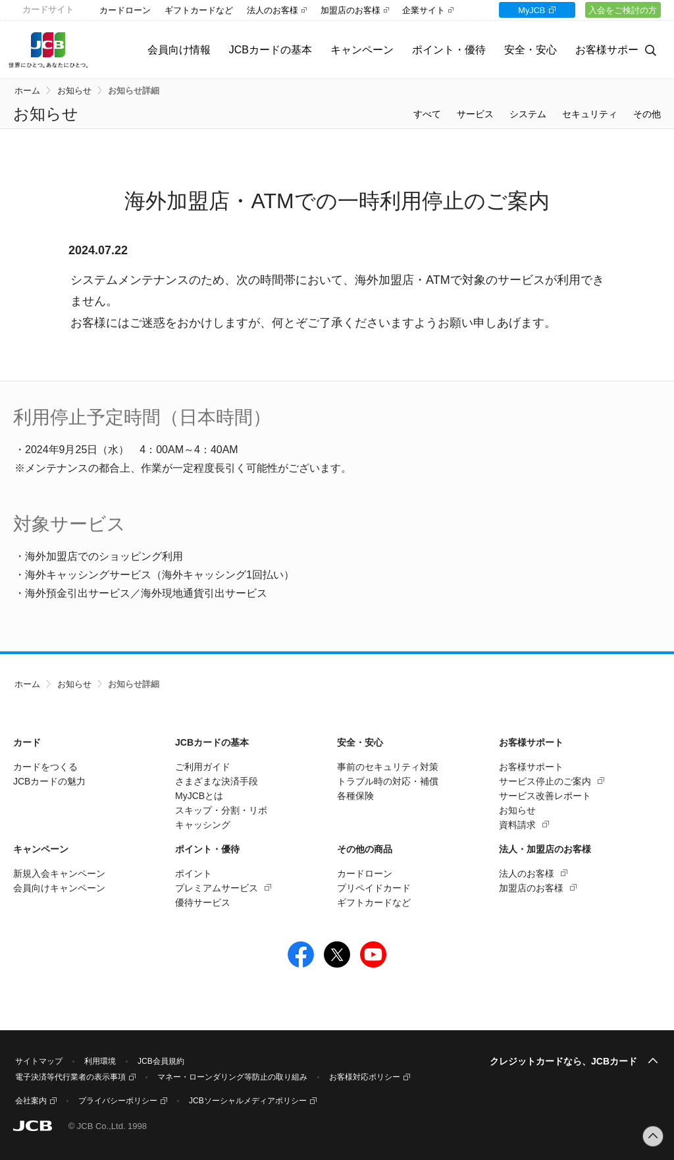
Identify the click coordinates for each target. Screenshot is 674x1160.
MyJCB (517, 10)
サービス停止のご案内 (545, 781)
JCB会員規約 (161, 1061)
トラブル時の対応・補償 (387, 781)
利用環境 (100, 1061)
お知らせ (74, 91)
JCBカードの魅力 (49, 781)
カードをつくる (45, 766)
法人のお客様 (272, 10)
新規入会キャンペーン (59, 873)
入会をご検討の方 (618, 10)
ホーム (27, 91)
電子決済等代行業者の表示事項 (70, 1077)
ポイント (193, 873)
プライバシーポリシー (117, 1100)
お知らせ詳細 (133, 91)
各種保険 (355, 795)
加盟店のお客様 (350, 10)
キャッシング (202, 824)
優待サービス (202, 902)
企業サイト (423, 10)
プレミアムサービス (216, 888)
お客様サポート (531, 766)
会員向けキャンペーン (59, 888)
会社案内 (31, 1100)
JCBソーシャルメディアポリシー (248, 1100)
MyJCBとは (199, 795)
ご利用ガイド (202, 766)
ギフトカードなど (199, 10)
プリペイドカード (374, 888)
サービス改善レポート (545, 795)
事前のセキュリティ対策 (387, 766)
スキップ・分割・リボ (221, 810)
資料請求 (517, 824)
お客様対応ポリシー (364, 1077)
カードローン (125, 10)
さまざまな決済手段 (216, 781)
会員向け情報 (158, 49)
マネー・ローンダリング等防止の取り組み (232, 1077)
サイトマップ (39, 1061)
